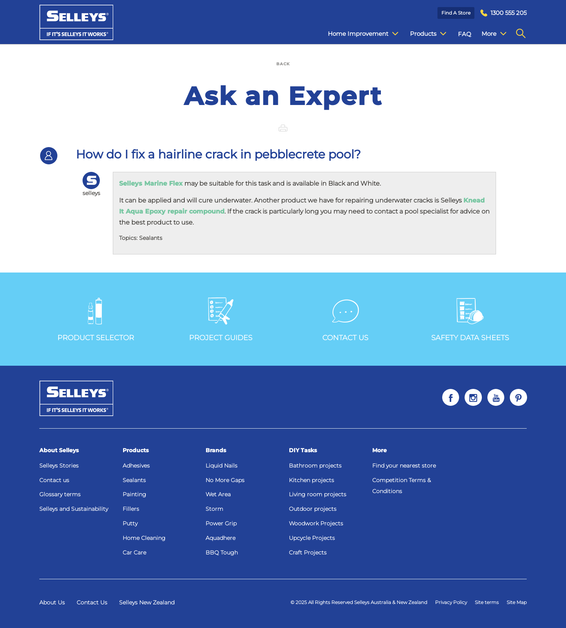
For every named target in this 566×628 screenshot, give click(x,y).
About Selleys (59, 450)
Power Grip (221, 523)
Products (136, 450)
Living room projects (317, 494)
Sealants (134, 480)
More (379, 450)
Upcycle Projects (312, 537)
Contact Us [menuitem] (492, 34)
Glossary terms (60, 494)
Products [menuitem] (422, 34)
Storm (214, 508)
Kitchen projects (311, 480)
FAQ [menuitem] (458, 34)
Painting (134, 494)
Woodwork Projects (316, 523)
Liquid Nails (221, 465)
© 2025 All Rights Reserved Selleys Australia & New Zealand (358, 602)
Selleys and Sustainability (73, 508)
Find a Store (455, 13)
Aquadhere (220, 537)
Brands (216, 450)
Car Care (134, 552)
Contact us (54, 480)
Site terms (487, 602)
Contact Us (92, 602)
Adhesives (136, 465)
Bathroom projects (315, 465)
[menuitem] (503, 13)
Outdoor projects (312, 508)
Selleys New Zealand (147, 602)
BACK (283, 63)
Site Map (517, 602)
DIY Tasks (303, 450)
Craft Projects (308, 552)
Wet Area (218, 494)
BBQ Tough (222, 552)
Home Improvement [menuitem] (357, 34)
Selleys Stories (59, 465)
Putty (130, 523)
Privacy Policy (451, 602)
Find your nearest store (404, 465)
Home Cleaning (144, 537)
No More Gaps (225, 480)
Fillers (131, 508)
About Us (52, 602)
